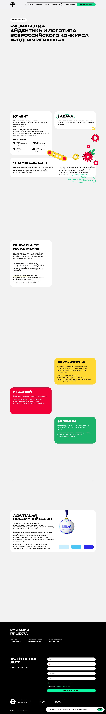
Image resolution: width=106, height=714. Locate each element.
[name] (71, 659)
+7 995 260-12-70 (22, 702)
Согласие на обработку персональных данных (63, 683)
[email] (71, 669)
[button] (86, 4)
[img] (83, 700)
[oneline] (71, 673)
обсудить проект (71, 690)
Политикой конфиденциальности (63, 686)
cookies (87, 709)
